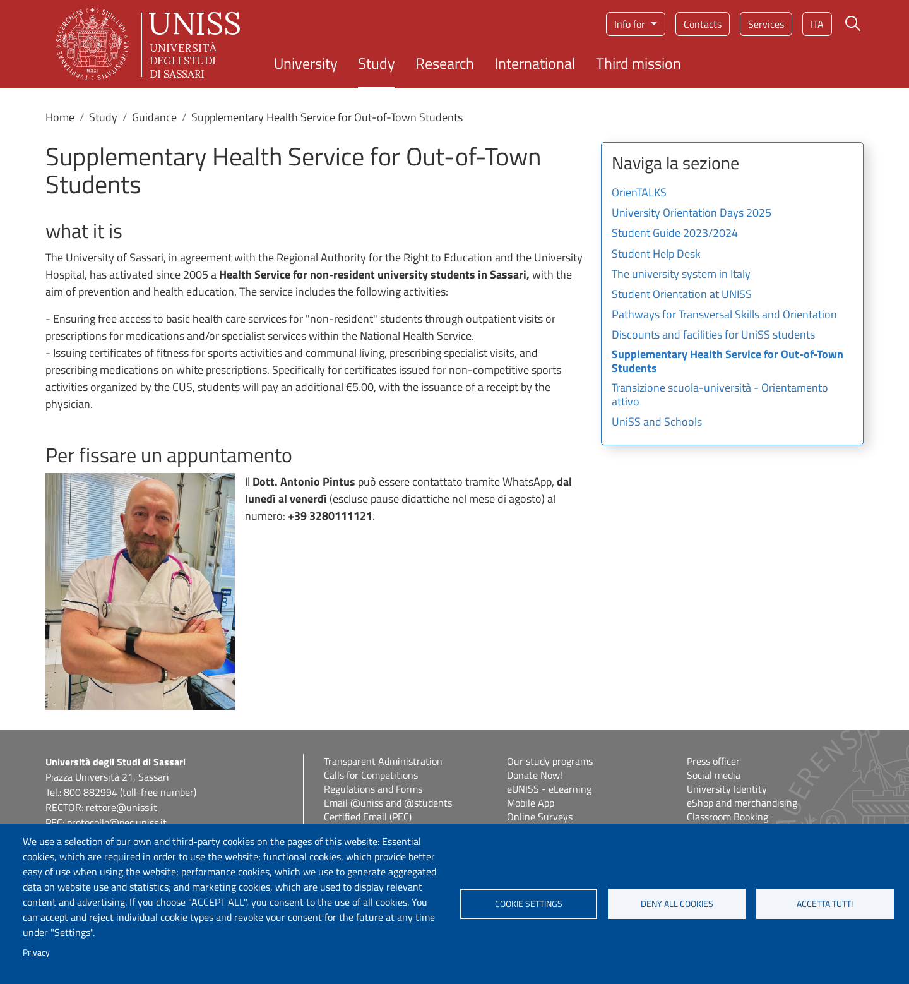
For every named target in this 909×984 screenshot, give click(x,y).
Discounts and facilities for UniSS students (713, 335)
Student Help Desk (656, 254)
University (306, 63)
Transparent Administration (383, 761)
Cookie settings (528, 903)
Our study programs (550, 761)
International (535, 63)
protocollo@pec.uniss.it (117, 822)
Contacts (703, 24)
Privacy (36, 952)
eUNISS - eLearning (549, 789)
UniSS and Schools (657, 422)
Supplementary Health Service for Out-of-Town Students (727, 361)
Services (766, 24)
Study (376, 63)
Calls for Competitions (371, 775)
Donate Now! (534, 775)
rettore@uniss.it (121, 807)
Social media (713, 775)
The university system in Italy (681, 274)
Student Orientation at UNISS (682, 295)
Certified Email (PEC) (368, 817)
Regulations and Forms (373, 789)
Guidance (154, 117)
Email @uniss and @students (388, 803)
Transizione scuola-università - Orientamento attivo (720, 395)
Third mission (638, 63)
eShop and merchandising (742, 803)
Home (59, 117)
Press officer (713, 761)
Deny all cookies (677, 903)
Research (444, 63)
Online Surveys (540, 817)
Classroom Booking (727, 817)
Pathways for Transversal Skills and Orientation (724, 315)
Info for (631, 24)
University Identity (727, 789)
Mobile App (530, 803)
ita (817, 24)
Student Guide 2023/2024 (675, 233)
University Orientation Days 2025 (691, 213)
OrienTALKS (639, 193)
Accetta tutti (825, 903)
